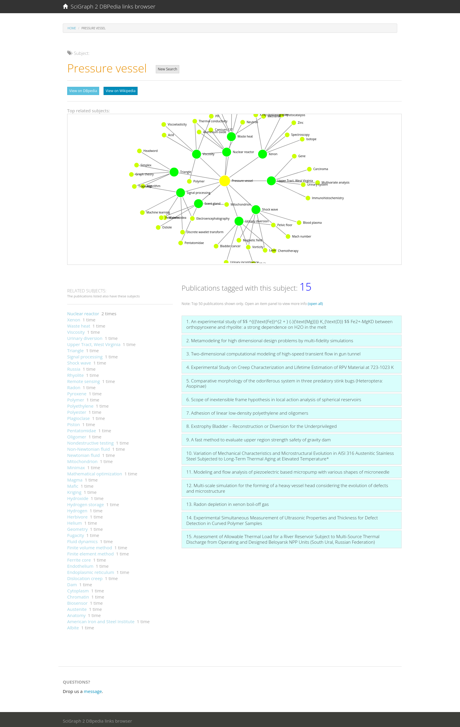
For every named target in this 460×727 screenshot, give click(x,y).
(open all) (315, 302)
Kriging (74, 491)
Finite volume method (89, 546)
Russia (73, 367)
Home (71, 28)
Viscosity (76, 330)
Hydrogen (77, 509)
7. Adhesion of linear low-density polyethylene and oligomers (247, 411)
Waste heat (78, 324)
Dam (72, 583)
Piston (73, 423)
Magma (74, 478)
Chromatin (78, 595)
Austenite (77, 608)
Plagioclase (78, 417)
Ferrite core (79, 558)
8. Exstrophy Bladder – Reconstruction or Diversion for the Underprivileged (261, 425)
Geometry (77, 528)
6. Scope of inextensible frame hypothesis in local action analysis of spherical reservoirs (273, 398)
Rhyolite (75, 374)
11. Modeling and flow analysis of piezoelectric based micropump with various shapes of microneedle (287, 470)
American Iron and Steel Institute (100, 620)
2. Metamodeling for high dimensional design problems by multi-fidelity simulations (269, 339)
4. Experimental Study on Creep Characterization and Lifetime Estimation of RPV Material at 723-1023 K (290, 366)
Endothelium (80, 564)
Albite (73, 626)
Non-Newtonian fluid (88, 447)
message (93, 690)
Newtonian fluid (83, 454)
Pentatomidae (81, 429)
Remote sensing (83, 380)
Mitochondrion (82, 460)
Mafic (72, 484)
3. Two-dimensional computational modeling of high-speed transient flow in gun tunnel (273, 352)
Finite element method (90, 552)
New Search (167, 69)
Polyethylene (80, 404)
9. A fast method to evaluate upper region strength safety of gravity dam (258, 438)
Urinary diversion (84, 337)
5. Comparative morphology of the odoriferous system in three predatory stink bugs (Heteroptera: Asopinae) (284, 382)
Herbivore (77, 515)
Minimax (76, 466)
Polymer (75, 398)
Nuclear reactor (83, 312)
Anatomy (76, 614)
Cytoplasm (78, 589)
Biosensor (77, 601)
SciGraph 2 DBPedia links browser (109, 6)
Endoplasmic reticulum (90, 571)
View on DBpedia (83, 90)
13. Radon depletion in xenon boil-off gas (227, 503)
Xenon (73, 318)
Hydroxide (77, 497)
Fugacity (75, 534)
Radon (73, 386)
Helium (74, 521)
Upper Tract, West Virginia (94, 343)
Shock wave (79, 361)
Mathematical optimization (94, 472)
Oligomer (76, 435)
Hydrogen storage (85, 503)
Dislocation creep (85, 577)
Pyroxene (77, 392)
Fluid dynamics (82, 540)
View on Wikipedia (121, 90)
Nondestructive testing (90, 441)
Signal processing (85, 355)
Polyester (76, 411)
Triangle (75, 349)
